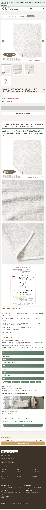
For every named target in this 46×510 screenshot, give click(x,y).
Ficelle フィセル (16, 382)
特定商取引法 (3, 503)
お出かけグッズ (7, 382)
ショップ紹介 (34, 469)
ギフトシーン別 (23, 440)
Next (43, 41)
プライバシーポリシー (12, 503)
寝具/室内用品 (22, 16)
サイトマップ (25, 503)
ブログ (33, 478)
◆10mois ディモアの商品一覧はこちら (23, 404)
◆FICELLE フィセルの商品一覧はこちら (10, 413)
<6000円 (38, 382)
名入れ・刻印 (19, 471)
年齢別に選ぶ (4, 469)
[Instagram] (2, 462)
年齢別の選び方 (8, 440)
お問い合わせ (19, 503)
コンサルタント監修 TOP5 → (23, 443)
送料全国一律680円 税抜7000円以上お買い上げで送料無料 (17, 421)
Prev (3, 41)
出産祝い (32, 382)
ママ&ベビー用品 (12, 16)
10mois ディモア (25, 382)
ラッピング (18, 474)
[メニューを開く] (43, 8)
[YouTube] (12, 462)
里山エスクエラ (35, 476)
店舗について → (4, 5)
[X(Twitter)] (9, 462)
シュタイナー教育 (35, 474)
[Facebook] (6, 462)
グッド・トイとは (35, 471)
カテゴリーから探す (5, 474)
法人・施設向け (19, 476)
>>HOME (23, 425)
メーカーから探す (4, 476)
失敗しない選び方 (37, 440)
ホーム (3, 16)
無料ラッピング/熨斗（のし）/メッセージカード (15, 418)
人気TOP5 (3, 478)
